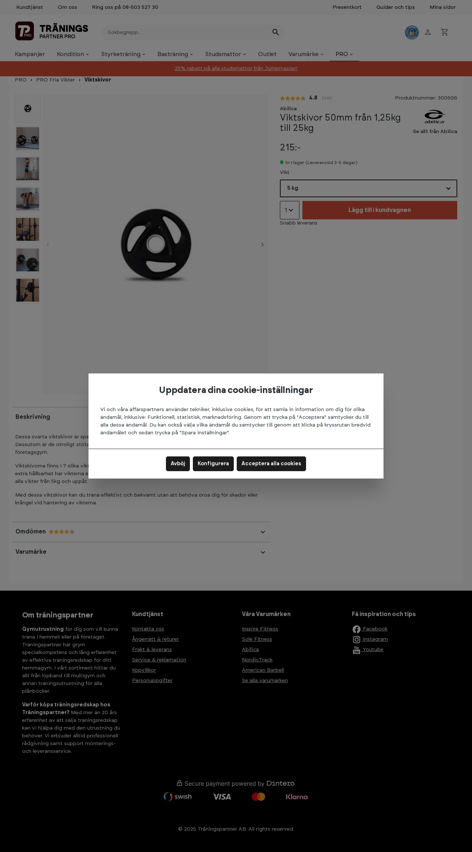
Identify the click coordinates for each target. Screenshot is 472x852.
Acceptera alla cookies (271, 463)
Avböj (178, 463)
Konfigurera (213, 463)
